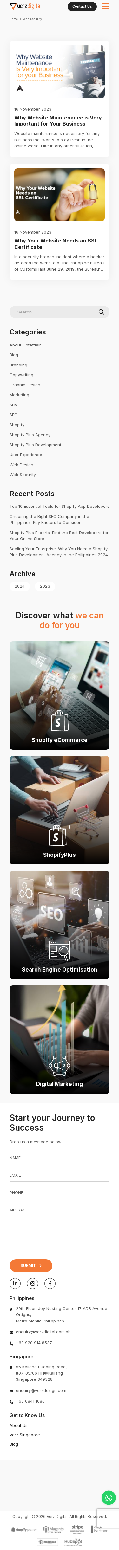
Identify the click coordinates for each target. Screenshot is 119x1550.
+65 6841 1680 (30, 1401)
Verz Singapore (25, 1434)
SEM (14, 404)
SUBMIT (28, 1265)
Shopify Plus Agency (30, 434)
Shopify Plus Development (35, 444)
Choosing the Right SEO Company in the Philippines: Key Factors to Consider (49, 519)
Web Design (21, 464)
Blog (14, 354)
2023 (45, 586)
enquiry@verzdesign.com (41, 1390)
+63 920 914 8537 (34, 1342)
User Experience (26, 454)
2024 (20, 586)
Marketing (19, 394)
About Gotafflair (25, 344)
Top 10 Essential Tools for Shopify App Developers (59, 506)
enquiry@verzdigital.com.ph (43, 1331)
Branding (18, 364)
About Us (19, 1425)
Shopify (17, 424)
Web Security (23, 474)
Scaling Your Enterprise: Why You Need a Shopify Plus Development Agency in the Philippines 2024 (59, 552)
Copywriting (21, 374)
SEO (13, 414)
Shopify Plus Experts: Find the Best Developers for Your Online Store (59, 535)
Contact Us (82, 6)
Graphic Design (25, 384)
